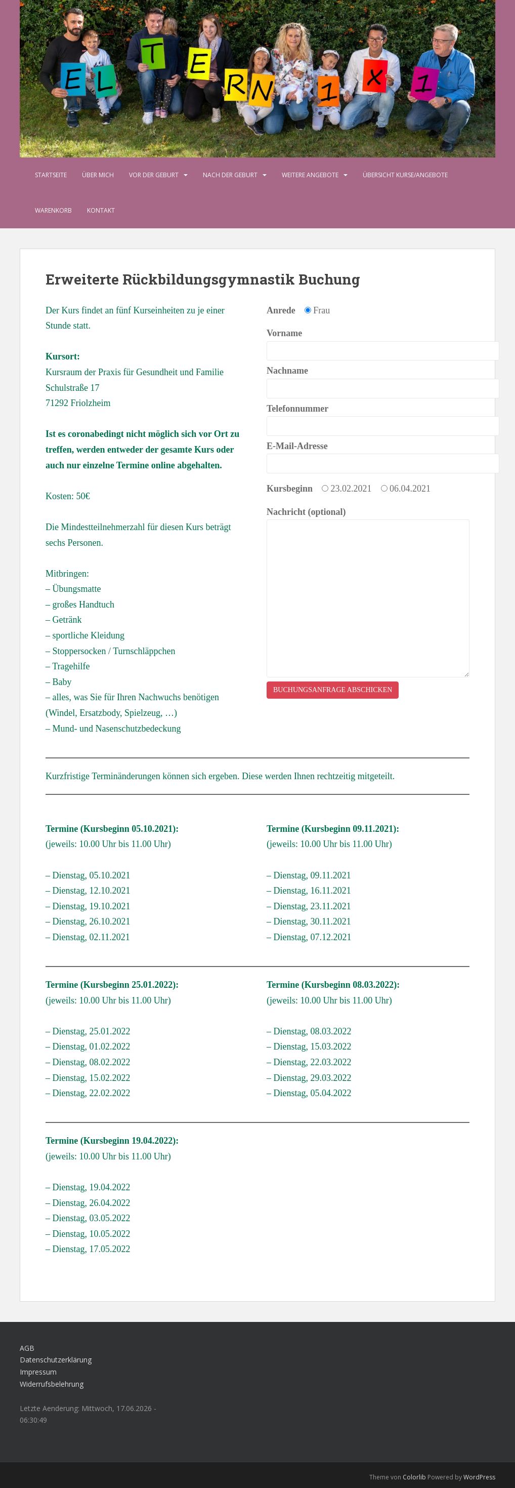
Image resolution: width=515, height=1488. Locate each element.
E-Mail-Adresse (368, 455)
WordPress (479, 1477)
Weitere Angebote (310, 175)
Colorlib (414, 1477)
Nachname (368, 379)
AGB (27, 1348)
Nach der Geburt (230, 175)
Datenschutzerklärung (56, 1359)
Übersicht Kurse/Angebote (405, 175)
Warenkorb (53, 210)
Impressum (38, 1372)
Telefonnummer (368, 417)
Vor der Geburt (154, 175)
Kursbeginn (290, 489)
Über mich (98, 175)
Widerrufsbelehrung (51, 1384)
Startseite (51, 175)
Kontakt (101, 210)
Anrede (281, 310)
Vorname (368, 342)
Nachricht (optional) (368, 520)
